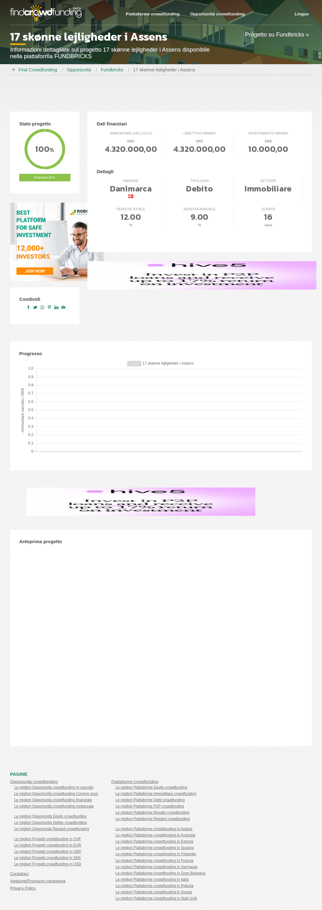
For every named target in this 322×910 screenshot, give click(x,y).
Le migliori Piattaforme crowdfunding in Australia (155, 835)
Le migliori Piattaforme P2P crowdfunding (149, 806)
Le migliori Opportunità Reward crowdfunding (51, 829)
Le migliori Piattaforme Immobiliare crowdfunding (155, 793)
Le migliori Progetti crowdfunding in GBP (47, 851)
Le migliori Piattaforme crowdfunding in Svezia (153, 892)
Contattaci (19, 873)
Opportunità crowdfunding (217, 14)
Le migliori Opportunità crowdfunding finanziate (53, 800)
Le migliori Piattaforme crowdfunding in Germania (156, 867)
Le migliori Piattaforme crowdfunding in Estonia (154, 841)
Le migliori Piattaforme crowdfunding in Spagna (154, 848)
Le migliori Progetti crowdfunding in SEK (47, 858)
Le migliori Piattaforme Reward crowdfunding (152, 819)
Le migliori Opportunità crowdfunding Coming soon (56, 793)
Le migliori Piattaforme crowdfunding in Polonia (154, 886)
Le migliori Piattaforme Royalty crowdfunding (152, 812)
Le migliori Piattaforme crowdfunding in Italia (152, 879)
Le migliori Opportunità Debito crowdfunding (50, 822)
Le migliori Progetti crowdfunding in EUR (47, 845)
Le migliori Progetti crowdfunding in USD (47, 864)
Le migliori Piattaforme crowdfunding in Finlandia (155, 854)
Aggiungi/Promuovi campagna (37, 881)
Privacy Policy (23, 888)
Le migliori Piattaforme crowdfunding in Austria (153, 829)
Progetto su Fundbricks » (277, 34)
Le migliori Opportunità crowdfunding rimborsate (54, 806)
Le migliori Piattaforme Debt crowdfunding (150, 800)
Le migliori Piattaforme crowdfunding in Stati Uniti (156, 898)
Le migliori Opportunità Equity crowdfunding (50, 816)
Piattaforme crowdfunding (153, 14)
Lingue (302, 14)
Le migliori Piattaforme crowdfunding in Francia (154, 860)
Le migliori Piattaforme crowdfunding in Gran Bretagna (160, 873)
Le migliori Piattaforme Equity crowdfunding (151, 787)
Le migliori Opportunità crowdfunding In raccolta (53, 787)
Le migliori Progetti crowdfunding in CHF (47, 839)
